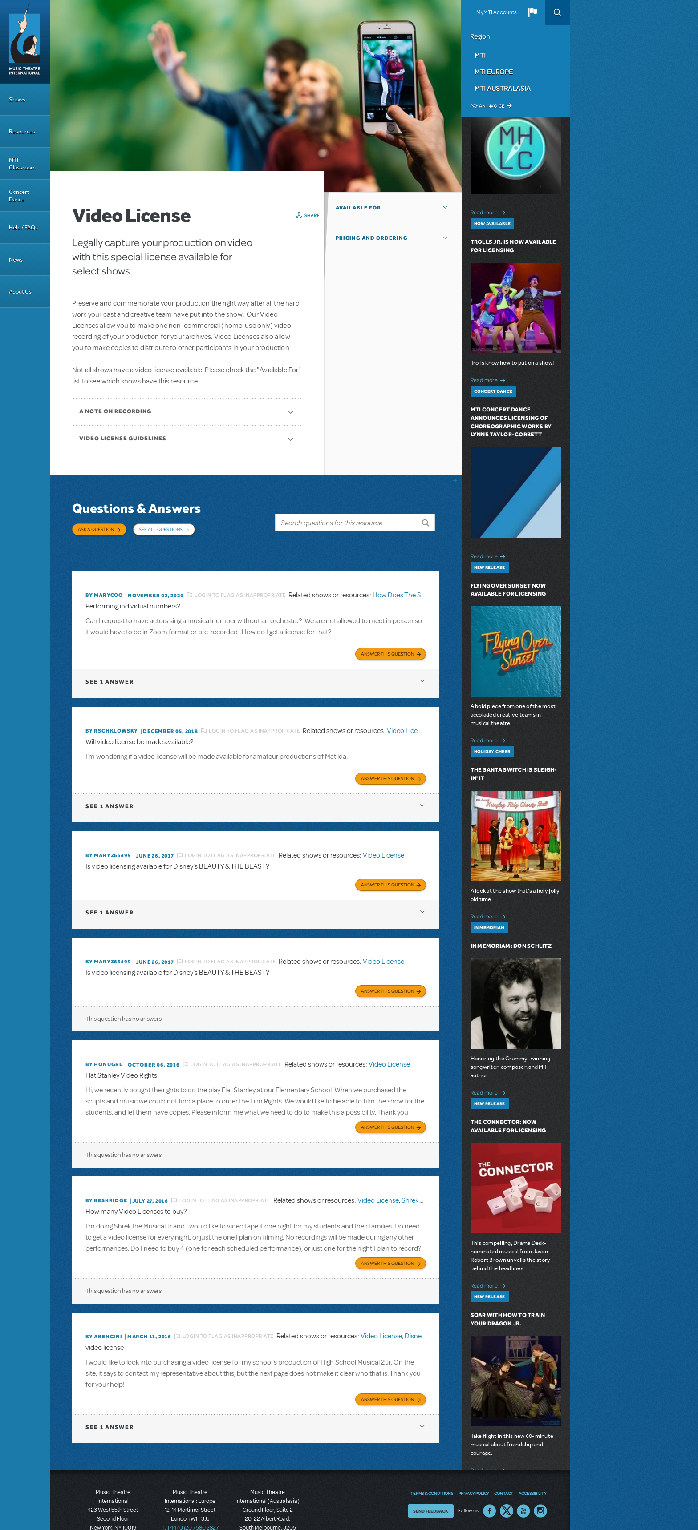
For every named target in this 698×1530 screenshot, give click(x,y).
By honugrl (104, 1036)
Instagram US (540, 1473)
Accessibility (532, 1455)
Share (312, 215)
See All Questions (161, 529)
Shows (17, 99)
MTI (480, 55)
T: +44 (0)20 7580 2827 (190, 1490)
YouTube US (523, 1473)
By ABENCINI (103, 1302)
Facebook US (489, 1473)
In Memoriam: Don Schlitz (511, 945)
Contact (503, 1455)
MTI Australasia (503, 88)
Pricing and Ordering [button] (372, 238)
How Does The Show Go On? (415, 579)
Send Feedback (430, 1473)
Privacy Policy (474, 1455)
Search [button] (557, 12)
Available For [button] (358, 208)
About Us (20, 291)
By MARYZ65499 (108, 833)
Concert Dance (19, 195)
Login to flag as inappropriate (240, 579)
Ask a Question (96, 529)
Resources (22, 131)
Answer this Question (387, 635)
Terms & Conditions (431, 1455)
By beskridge (106, 1169)
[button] (532, 12)
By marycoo (104, 579)
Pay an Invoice (487, 106)
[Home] (25, 42)
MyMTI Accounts (496, 12)
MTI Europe (494, 71)
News (16, 259)
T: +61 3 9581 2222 (267, 1507)
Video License (407, 711)
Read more (489, 211)
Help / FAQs (23, 227)
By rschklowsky (111, 712)
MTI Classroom (22, 163)
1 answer (109, 662)
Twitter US (506, 1473)
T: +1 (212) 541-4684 (113, 1498)
